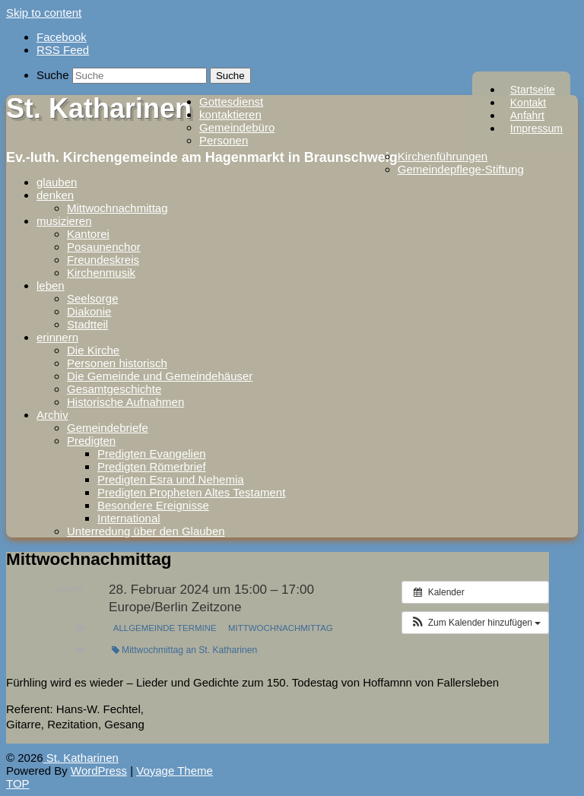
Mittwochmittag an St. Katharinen (184, 650)
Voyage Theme (174, 770)
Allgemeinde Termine (165, 628)
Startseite (532, 90)
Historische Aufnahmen (125, 401)
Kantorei (88, 233)
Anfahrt (527, 115)
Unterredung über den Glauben (146, 531)
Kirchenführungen (442, 156)
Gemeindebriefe (107, 427)
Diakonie (89, 311)
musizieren (64, 220)
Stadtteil (87, 324)
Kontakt (528, 103)
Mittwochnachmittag (117, 207)
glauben (56, 182)
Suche (52, 74)
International (128, 518)
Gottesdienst (231, 101)
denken (55, 195)
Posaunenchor (104, 246)
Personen (223, 140)
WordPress (99, 770)
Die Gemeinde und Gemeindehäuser (159, 375)
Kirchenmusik (101, 272)
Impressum (536, 128)
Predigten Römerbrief (151, 466)
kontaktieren (230, 114)
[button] (475, 622)
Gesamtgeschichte (114, 388)
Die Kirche (93, 350)
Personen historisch (117, 363)
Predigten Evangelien (151, 453)
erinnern (57, 337)
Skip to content (43, 12)
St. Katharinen (99, 108)
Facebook (61, 36)
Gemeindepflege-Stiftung (461, 169)
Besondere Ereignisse (153, 505)
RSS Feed (62, 49)
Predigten (91, 440)
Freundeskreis (103, 259)
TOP (18, 783)
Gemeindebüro (237, 127)
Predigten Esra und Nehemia (170, 479)
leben (50, 285)
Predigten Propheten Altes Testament (191, 492)
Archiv (52, 414)
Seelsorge (93, 298)
